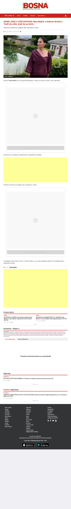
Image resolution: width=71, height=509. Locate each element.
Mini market (8, 426)
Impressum (51, 414)
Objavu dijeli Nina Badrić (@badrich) (35, 148)
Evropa (7, 421)
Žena (27, 421)
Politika (25, 15)
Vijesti (18, 15)
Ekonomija (8, 416)
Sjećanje (28, 407)
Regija (6, 419)
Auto (27, 416)
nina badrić (13, 267)
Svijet (6, 423)
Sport (6, 418)
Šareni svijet (29, 430)
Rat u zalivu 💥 (9, 15)
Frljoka (28, 428)
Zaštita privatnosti (53, 418)
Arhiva (49, 407)
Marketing (50, 409)
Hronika (7, 414)
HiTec (27, 414)
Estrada (28, 423)
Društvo (7, 424)
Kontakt (50, 412)
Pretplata (50, 411)
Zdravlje (28, 411)
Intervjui (32, 15)
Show (27, 418)
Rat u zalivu (8, 407)
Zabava (28, 426)
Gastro (28, 412)
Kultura (28, 409)
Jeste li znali (29, 424)
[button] (66, 36)
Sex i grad (29, 419)
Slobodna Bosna (35, 440)
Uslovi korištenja (52, 416)
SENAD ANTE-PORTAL (32, 431)
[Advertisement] (35, 169)
